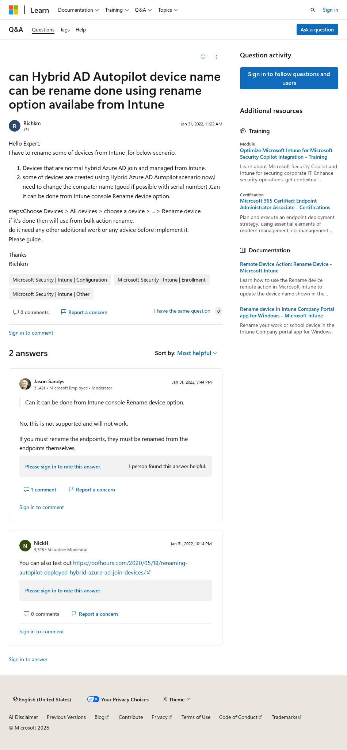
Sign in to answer (28, 659)
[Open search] (312, 9)
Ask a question (317, 29)
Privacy (160, 716)
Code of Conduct (238, 716)
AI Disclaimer (23, 716)
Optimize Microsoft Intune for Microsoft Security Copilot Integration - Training (286, 153)
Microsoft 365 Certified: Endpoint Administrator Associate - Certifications (285, 204)
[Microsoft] (13, 10)
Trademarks (284, 716)
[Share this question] (216, 57)
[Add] (203, 57)
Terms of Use (196, 716)
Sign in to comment (31, 332)
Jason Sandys (49, 381)
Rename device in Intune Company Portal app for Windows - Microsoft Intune (287, 312)
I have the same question (182, 311)
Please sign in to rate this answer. (63, 466)
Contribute (131, 716)
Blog (99, 716)
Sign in (330, 9)
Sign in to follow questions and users (289, 78)
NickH (41, 542)
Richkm (32, 123)
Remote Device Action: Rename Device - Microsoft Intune (286, 267)
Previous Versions (66, 716)
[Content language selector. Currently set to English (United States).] (42, 699)
